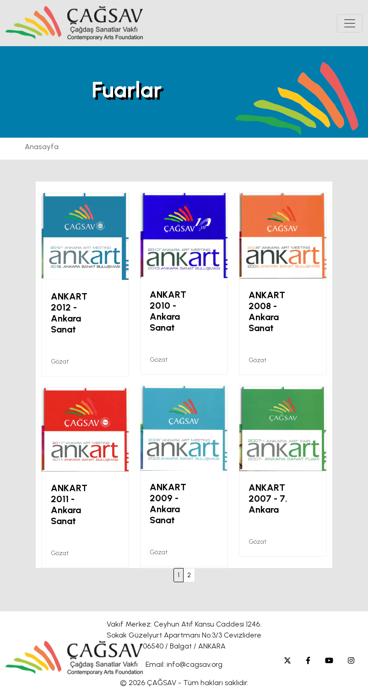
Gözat (60, 361)
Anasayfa (42, 146)
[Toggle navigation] (350, 23)
